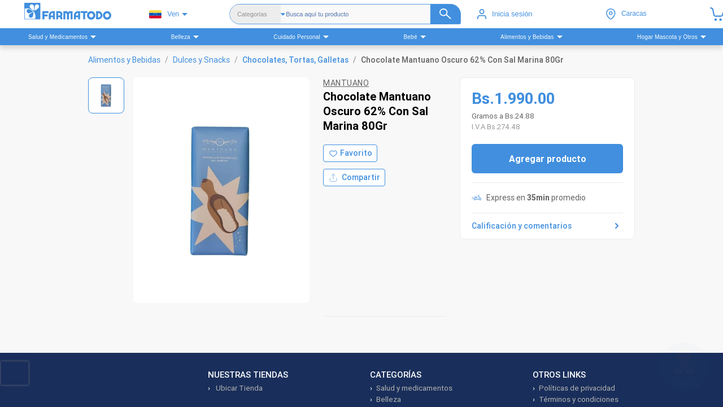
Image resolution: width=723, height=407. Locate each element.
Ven (164, 14)
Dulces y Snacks (201, 60)
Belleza (388, 399)
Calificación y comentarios (547, 225)
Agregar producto (547, 158)
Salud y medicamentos (414, 388)
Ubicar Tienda (238, 388)
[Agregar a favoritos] (350, 153)
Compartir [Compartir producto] (354, 177)
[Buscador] (373, 14)
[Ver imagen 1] (106, 95)
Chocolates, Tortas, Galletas (295, 60)
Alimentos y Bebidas (124, 60)
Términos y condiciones (579, 399)
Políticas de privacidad (577, 388)
